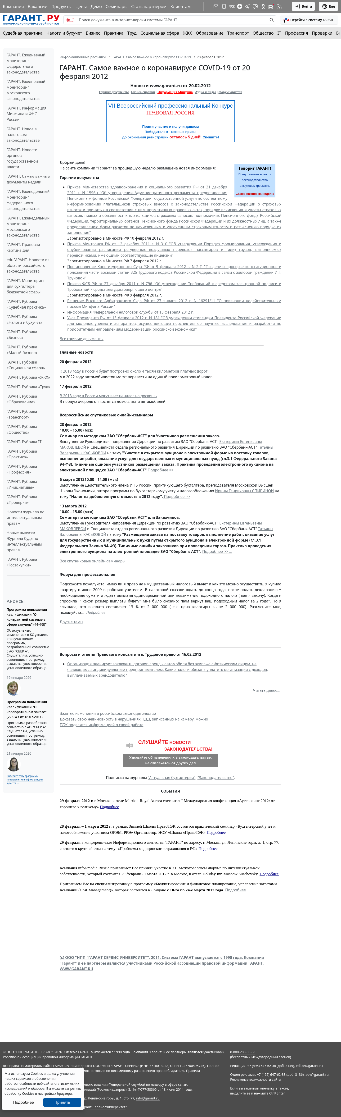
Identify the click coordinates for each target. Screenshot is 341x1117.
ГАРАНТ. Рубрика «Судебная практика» (26, 304)
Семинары (116, 6)
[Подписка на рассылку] (216, 6)
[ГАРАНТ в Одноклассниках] (263, 6)
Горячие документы (114, 92)
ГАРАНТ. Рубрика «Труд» (28, 386)
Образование (210, 33)
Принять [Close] (62, 1102)
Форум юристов (230, 92)
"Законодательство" (215, 777)
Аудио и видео (205, 92)
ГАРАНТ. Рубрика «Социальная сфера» (26, 365)
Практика (113, 33)
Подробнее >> (176, 496)
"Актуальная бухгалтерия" (171, 777)
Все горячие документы (81, 338)
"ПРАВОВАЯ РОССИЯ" (170, 113)
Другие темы (71, 622)
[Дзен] (239, 6)
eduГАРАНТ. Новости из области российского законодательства (28, 265)
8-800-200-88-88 (242, 1052)
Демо (96, 6)
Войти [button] (303, 6)
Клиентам (180, 6)
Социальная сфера (159, 33)
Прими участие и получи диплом (170, 126)
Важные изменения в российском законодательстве (108, 713)
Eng (328, 6)
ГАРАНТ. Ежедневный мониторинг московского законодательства (26, 90)
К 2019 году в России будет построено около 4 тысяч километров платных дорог (133, 371)
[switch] (70, 20)
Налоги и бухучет (64, 33)
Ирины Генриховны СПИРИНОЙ (244, 490)
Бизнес (93, 33)
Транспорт (238, 33)
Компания (13, 6)
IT (279, 33)
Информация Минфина (175, 92)
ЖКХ (187, 33)
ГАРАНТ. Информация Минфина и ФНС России (26, 113)
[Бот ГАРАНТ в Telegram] (255, 6)
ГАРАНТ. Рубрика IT (24, 441)
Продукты (61, 6)
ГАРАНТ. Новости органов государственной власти (22, 158)
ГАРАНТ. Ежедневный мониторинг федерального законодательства (26, 63)
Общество (263, 33)
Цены (81, 6)
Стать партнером (148, 6)
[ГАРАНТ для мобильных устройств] (224, 6)
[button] (309, 19)
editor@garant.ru (309, 1065)
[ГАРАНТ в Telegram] (247, 6)
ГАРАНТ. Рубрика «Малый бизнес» (22, 349)
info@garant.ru (148, 1098)
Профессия (296, 33)
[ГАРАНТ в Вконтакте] (232, 6)
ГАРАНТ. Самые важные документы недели (28, 179)
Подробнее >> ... (163, 470)
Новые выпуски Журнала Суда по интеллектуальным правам (24, 541)
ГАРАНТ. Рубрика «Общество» (22, 429)
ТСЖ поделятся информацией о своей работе (101, 724)
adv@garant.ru (317, 1074)
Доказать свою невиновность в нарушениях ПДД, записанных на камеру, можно (134, 719)
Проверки (322, 33)
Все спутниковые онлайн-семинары (93, 561)
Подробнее (95, 612)
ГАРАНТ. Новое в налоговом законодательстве (23, 134)
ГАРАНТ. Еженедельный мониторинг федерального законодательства (28, 200)
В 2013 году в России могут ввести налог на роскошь (108, 395)
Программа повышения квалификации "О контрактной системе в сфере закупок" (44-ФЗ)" (27, 617)
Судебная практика (23, 33)
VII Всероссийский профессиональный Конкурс (170, 105)
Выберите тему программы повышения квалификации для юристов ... (25, 779)
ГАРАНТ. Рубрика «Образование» (22, 399)
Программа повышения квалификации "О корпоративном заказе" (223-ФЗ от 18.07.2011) (27, 709)
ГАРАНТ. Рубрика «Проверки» (22, 499)
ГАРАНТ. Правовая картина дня (23, 247)
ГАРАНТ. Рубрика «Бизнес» (22, 334)
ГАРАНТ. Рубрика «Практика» (22, 454)
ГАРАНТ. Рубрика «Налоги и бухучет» (24, 319)
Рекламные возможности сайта (255, 1079)
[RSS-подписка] (279, 6)
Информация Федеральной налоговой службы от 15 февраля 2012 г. (130, 312)
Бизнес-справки (143, 92)
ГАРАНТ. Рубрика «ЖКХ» (28, 377)
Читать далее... (266, 690)
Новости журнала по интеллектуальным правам (26, 517)
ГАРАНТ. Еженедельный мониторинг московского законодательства (28, 226)
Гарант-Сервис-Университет (103, 1107)
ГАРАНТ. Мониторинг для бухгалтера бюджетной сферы (26, 286)
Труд (132, 33)
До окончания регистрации (170, 137)
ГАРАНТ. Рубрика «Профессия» (22, 469)
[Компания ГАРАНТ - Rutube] (271, 6)
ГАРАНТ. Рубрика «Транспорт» (22, 414)
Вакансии (37, 6)
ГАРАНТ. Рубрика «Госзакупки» (22, 562)
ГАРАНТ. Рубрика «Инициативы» (22, 484)
